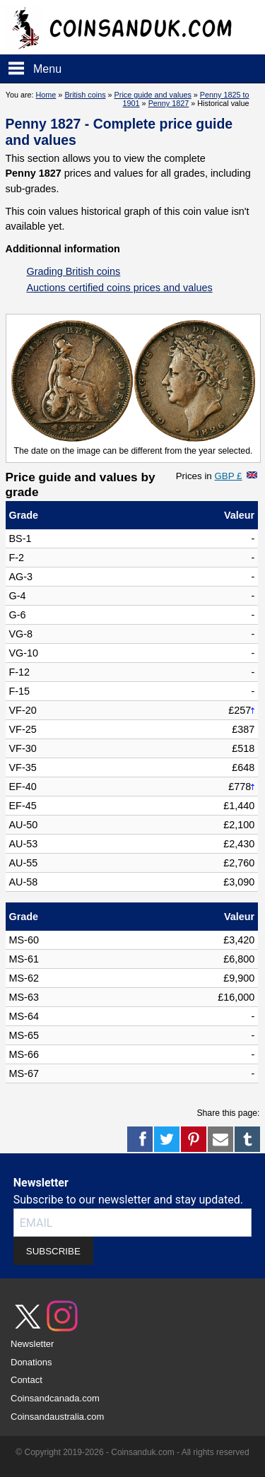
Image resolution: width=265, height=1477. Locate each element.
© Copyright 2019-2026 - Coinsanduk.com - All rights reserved (132, 1452)
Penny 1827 (168, 103)
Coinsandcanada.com (55, 1398)
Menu (47, 69)
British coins (84, 94)
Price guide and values (153, 94)
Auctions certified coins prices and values (120, 287)
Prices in (209, 476)
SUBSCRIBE (53, 1251)
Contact (26, 1380)
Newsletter (32, 1343)
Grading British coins (74, 271)
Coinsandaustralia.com (57, 1416)
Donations (31, 1362)
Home (46, 94)
